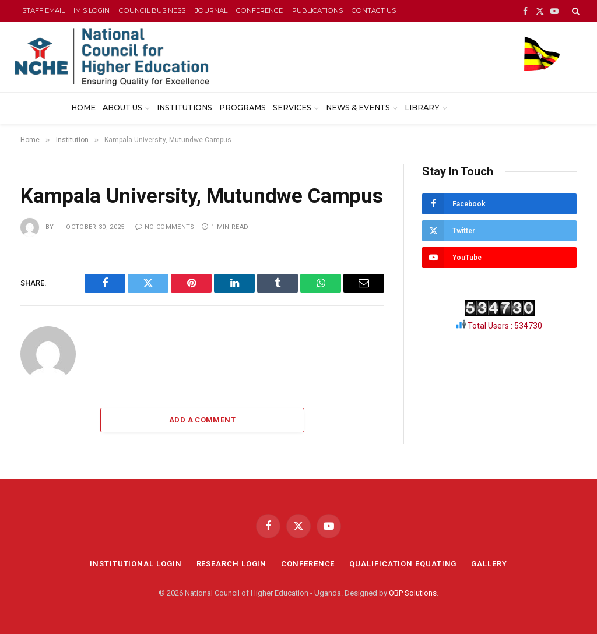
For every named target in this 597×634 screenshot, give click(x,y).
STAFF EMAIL (43, 10)
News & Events (358, 107)
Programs (242, 107)
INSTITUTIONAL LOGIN (135, 563)
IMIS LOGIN (91, 10)
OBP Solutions (413, 593)
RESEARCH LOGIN (231, 563)
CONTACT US (374, 10)
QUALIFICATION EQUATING (402, 563)
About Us (122, 107)
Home (83, 107)
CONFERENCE (259, 10)
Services (292, 107)
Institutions (184, 107)
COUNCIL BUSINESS (152, 10)
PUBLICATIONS (317, 10)
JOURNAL (211, 10)
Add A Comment (202, 419)
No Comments (165, 227)
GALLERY (489, 563)
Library (422, 107)
